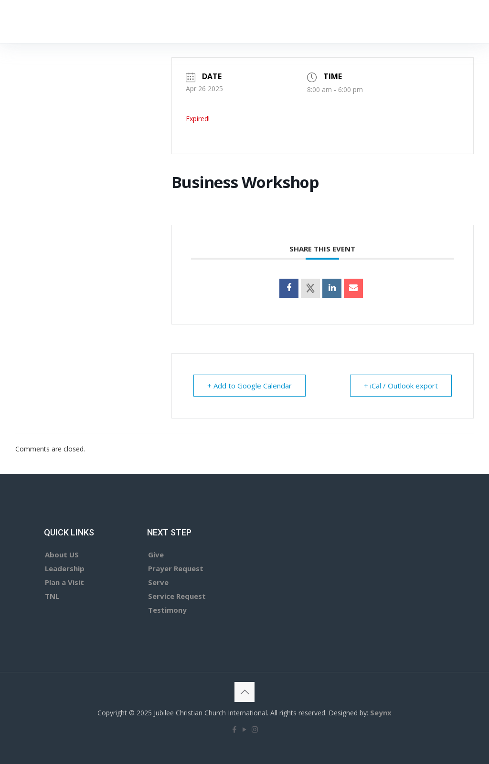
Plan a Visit (64, 582)
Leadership (65, 568)
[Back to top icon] (244, 692)
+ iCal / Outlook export (401, 385)
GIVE (436, 21)
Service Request (177, 596)
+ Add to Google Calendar (249, 385)
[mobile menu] (391, 21)
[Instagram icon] (254, 729)
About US (62, 554)
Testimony (167, 610)
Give (156, 554)
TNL (52, 596)
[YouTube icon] (244, 729)
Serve (158, 582)
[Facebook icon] (234, 729)
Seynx (381, 712)
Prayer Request (175, 568)
